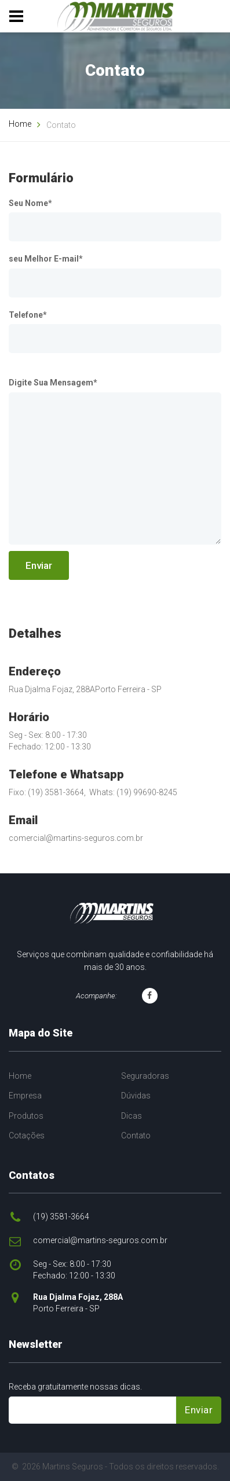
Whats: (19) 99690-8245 (133, 792)
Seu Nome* (30, 203)
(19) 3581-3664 (61, 1216)
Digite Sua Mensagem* (53, 382)
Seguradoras (145, 1076)
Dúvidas (136, 1095)
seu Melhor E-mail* (46, 258)
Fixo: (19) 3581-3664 (46, 792)
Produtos (26, 1115)
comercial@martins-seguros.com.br (76, 838)
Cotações (27, 1135)
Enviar (38, 565)
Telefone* (28, 314)
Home (20, 123)
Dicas (131, 1115)
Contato (136, 1135)
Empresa (25, 1095)
